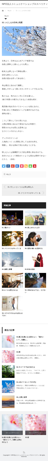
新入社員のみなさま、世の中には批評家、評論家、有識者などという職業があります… (31, 344)
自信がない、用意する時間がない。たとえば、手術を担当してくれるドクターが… (31, 387)
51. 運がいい (6, 227)
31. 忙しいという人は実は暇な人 (20, 187)
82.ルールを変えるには (10, 290)
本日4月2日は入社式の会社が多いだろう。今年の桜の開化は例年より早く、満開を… (31, 357)
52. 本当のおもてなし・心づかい (35, 291)
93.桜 (18, 352)
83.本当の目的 (30, 269)
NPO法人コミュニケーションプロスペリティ (25, 455)
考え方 (9, 10)
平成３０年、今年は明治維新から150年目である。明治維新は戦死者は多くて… (30, 402)
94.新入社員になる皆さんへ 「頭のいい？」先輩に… (30, 338)
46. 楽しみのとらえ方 (32, 227)
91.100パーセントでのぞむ (26, 382)
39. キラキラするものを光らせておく (12, 314)
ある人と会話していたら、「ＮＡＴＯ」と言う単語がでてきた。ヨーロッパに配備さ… (31, 372)
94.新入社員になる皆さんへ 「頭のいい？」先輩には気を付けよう (12, 440)
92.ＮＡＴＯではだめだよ (25, 367)
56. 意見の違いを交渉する (34, 248)
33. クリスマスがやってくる (29, 193)
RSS (24, 452)
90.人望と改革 (21, 397)
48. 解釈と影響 (7, 269)
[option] (12, 429)
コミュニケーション (12, 433)
